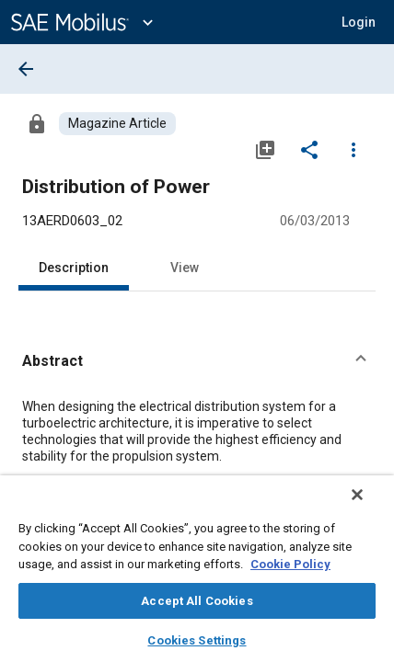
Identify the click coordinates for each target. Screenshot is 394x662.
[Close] (370, 506)
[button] (358, 22)
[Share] (309, 149)
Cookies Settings (196, 640)
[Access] (36, 123)
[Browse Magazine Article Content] (117, 123)
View (184, 267)
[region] (197, 574)
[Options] (353, 149)
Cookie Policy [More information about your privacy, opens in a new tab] (290, 564)
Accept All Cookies (196, 601)
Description (74, 267)
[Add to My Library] (265, 149)
